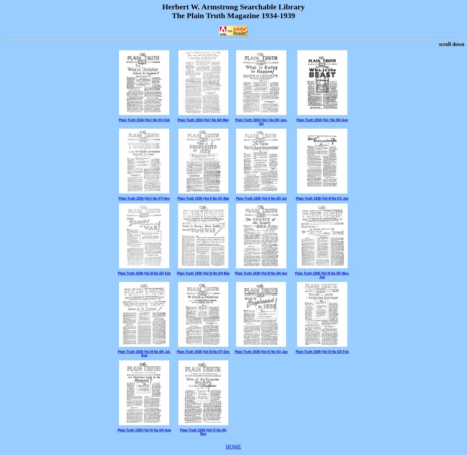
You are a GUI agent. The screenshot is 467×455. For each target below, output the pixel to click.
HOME (233, 446)
